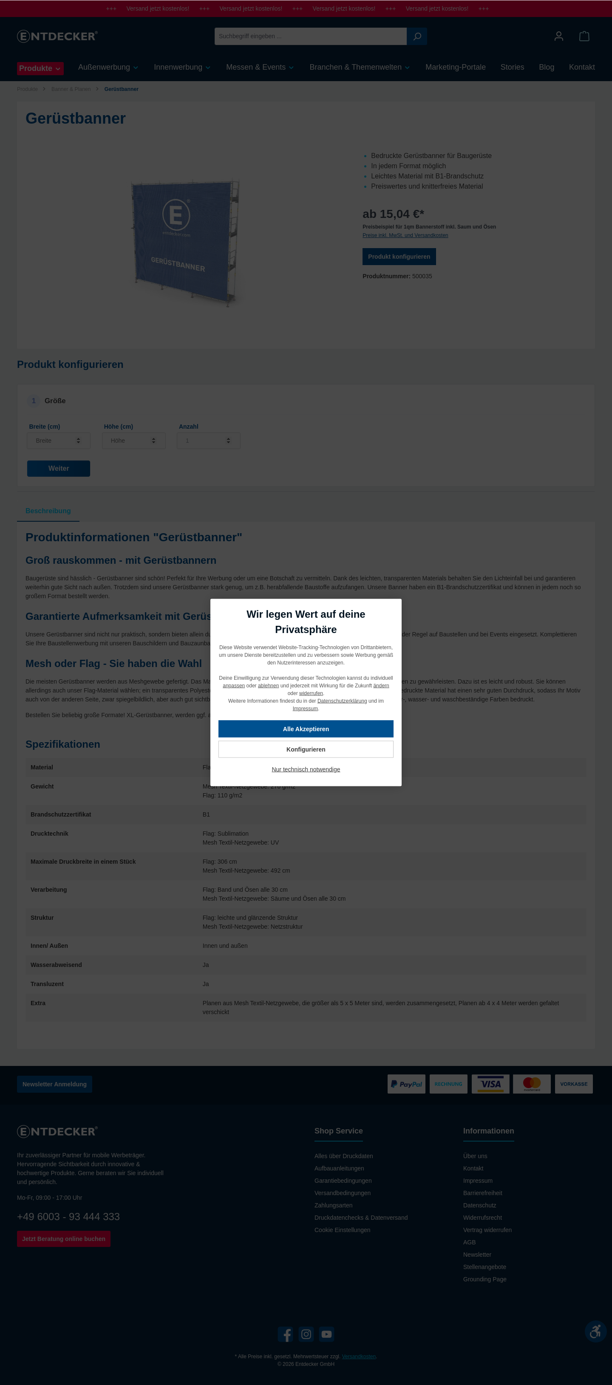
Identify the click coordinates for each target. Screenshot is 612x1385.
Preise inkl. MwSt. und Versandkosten (405, 235)
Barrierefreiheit (482, 1193)
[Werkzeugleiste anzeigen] (596, 1331)
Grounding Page (485, 1279)
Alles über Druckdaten (343, 1156)
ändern (381, 686)
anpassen (234, 686)
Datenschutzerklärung (342, 701)
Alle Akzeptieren (306, 729)
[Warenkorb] (584, 36)
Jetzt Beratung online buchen (63, 1238)
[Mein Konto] (559, 36)
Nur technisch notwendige (306, 769)
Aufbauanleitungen (339, 1168)
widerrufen (311, 693)
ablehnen (268, 686)
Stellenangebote (484, 1266)
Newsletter (477, 1254)
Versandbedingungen (342, 1193)
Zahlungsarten (333, 1205)
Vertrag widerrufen (487, 1230)
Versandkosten (359, 1357)
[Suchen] (417, 36)
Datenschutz (479, 1205)
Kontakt (473, 1168)
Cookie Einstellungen (342, 1230)
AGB (469, 1242)
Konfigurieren (306, 749)
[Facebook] (285, 1334)
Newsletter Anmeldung (55, 1084)
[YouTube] (326, 1334)
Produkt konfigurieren (399, 256)
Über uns (475, 1156)
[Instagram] (306, 1334)
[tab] (48, 511)
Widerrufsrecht (482, 1217)
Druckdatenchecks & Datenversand (361, 1217)
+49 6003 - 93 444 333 (68, 1216)
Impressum (478, 1180)
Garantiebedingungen (343, 1180)
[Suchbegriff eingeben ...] (311, 36)
